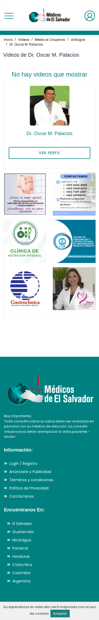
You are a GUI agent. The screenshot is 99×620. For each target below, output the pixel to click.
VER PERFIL (49, 152)
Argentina (21, 581)
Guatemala (23, 531)
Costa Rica (22, 564)
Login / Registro (23, 463)
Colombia (21, 573)
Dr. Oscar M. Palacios (26, 44)
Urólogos (78, 39)
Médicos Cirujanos (50, 39)
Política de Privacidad (29, 488)
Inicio (8, 39)
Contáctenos (21, 496)
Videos (23, 39)
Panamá (20, 548)
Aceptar (60, 613)
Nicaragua (21, 540)
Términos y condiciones (31, 480)
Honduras (21, 556)
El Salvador (22, 523)
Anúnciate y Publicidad (30, 471)
